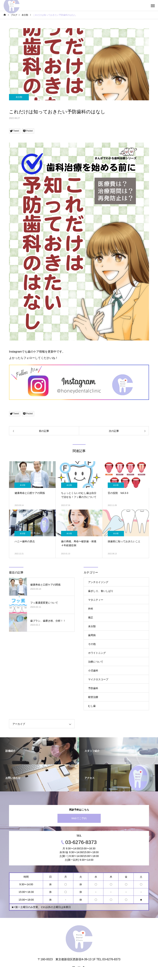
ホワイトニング (97, 652)
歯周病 (92, 635)
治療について (95, 661)
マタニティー (95, 599)
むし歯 (92, 705)
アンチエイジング (98, 582)
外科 (90, 608)
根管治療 (93, 697)
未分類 (19, 97)
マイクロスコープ (98, 679)
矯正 (90, 617)
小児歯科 (93, 670)
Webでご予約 (79, 818)
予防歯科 (93, 688)
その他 (92, 644)
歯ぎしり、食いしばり (100, 591)
